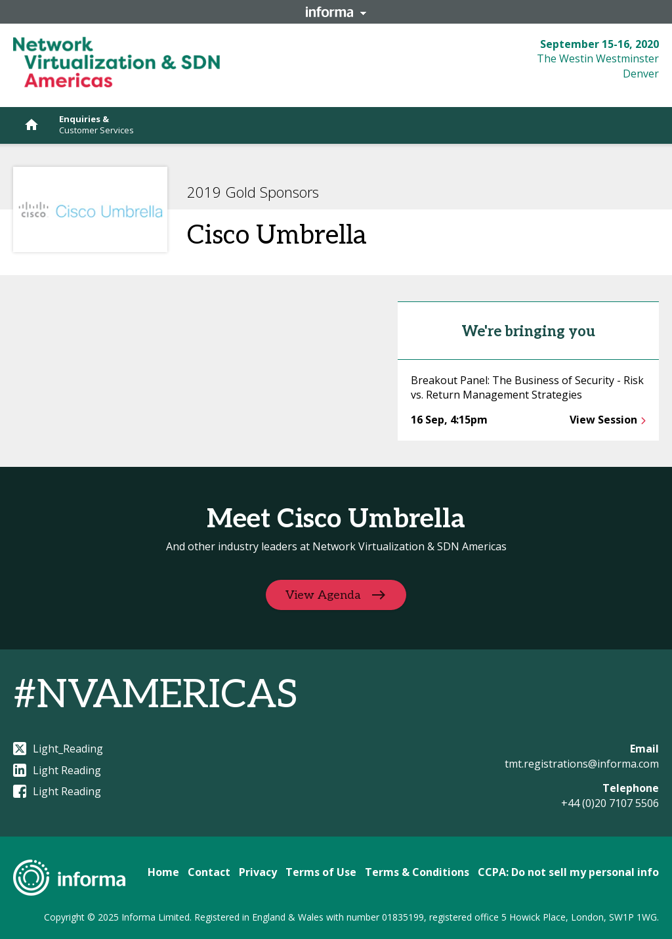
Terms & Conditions (417, 872)
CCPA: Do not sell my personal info (568, 872)
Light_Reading (58, 748)
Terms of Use (320, 872)
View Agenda (323, 595)
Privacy (258, 872)
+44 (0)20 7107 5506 (610, 803)
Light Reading (57, 770)
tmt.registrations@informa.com (582, 763)
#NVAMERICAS (155, 695)
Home (163, 872)
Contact (209, 872)
